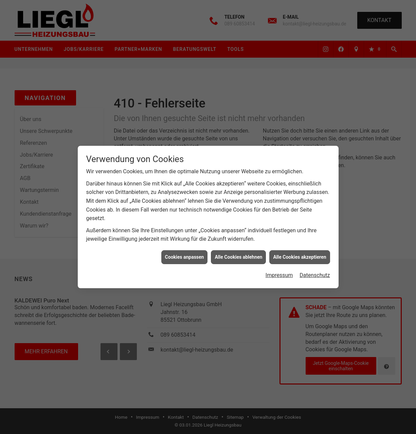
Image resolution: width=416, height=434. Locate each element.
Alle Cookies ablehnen (238, 254)
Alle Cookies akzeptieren (299, 254)
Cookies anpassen (184, 254)
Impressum (279, 273)
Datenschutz (315, 273)
